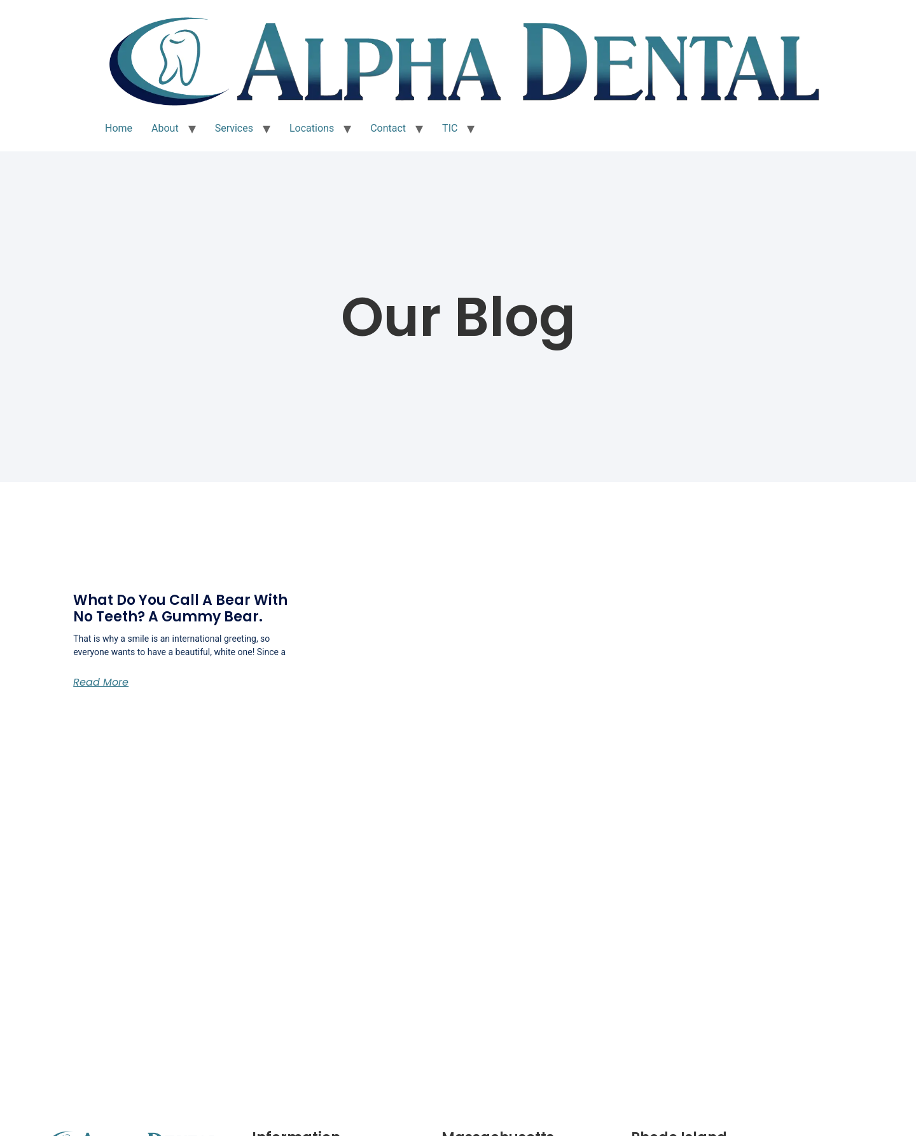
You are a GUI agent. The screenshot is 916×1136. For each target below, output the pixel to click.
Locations (311, 128)
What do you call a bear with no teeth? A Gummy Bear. (180, 608)
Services (234, 128)
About (165, 128)
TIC (449, 128)
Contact (388, 128)
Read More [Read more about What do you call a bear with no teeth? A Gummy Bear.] (100, 682)
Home (118, 128)
